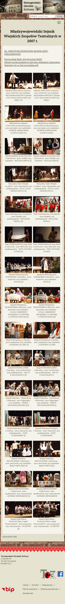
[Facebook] (60, 574)
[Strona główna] (48, 574)
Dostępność (28, 593)
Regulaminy (47, 585)
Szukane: (33, 16)
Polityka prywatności (49, 589)
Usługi (25, 585)
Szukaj (59, 16)
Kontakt (35, 585)
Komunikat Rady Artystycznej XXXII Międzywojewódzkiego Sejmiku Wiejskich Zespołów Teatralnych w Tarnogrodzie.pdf (32, 62)
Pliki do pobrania (30, 589)
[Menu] (59, 23)
